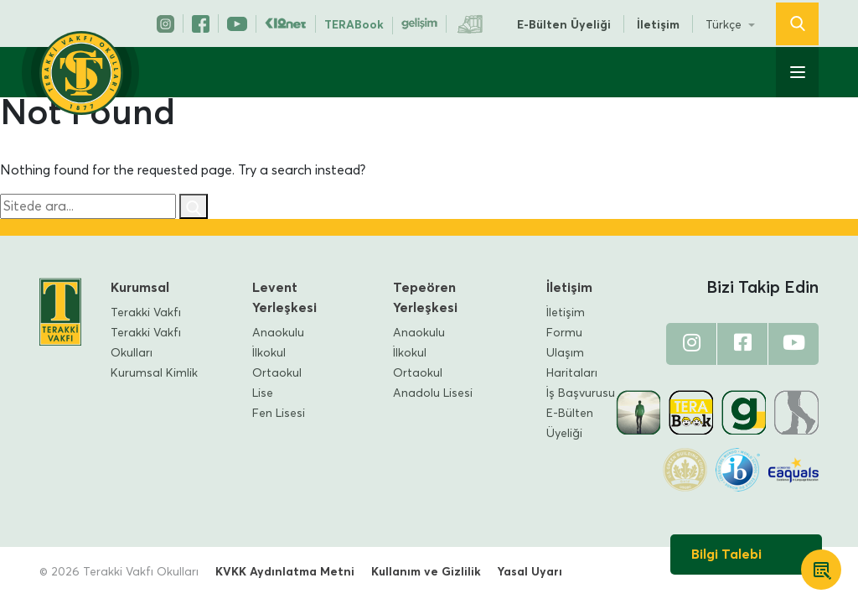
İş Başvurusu (580, 393)
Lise (262, 393)
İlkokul (269, 353)
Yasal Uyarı (530, 572)
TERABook (354, 25)
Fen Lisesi (278, 413)
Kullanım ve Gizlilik (426, 572)
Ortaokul (277, 373)
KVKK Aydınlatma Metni (284, 572)
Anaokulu (278, 333)
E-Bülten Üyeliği (564, 25)
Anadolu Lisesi (433, 393)
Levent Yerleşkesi (284, 298)
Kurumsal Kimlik (154, 373)
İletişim (658, 25)
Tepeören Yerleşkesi (425, 298)
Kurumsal (140, 287)
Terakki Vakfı (146, 313)
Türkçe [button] (725, 25)
